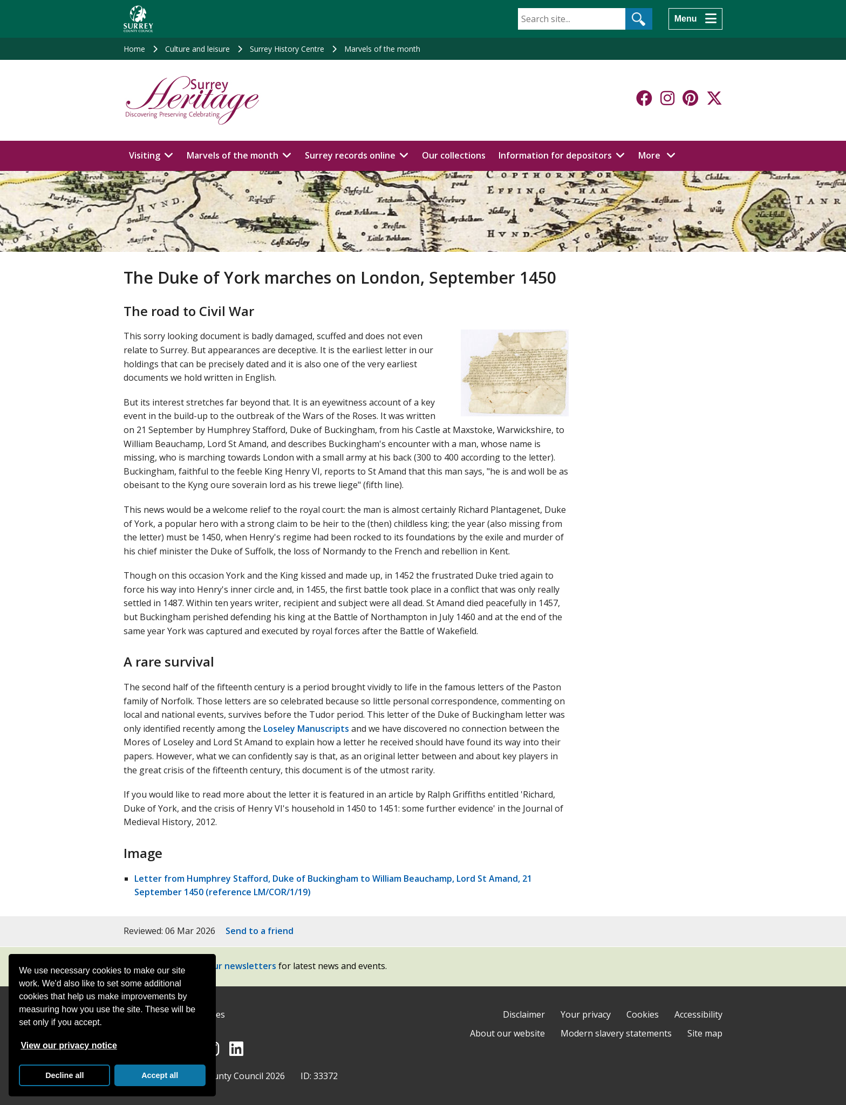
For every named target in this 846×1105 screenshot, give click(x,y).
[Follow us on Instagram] (667, 98)
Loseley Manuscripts (306, 729)
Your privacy (586, 1014)
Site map (704, 1033)
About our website (507, 1033)
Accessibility (698, 1014)
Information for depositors (555, 155)
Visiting (144, 155)
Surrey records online (350, 155)
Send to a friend (260, 931)
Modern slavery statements (616, 1033)
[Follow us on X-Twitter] (714, 98)
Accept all (159, 1075)
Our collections (454, 155)
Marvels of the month (382, 49)
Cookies (642, 1014)
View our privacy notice (69, 1045)
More (659, 154)
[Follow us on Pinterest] (690, 98)
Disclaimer (524, 1014)
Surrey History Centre (287, 49)
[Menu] (695, 19)
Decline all (64, 1075)
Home (134, 49)
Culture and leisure (197, 49)
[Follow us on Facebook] (644, 98)
